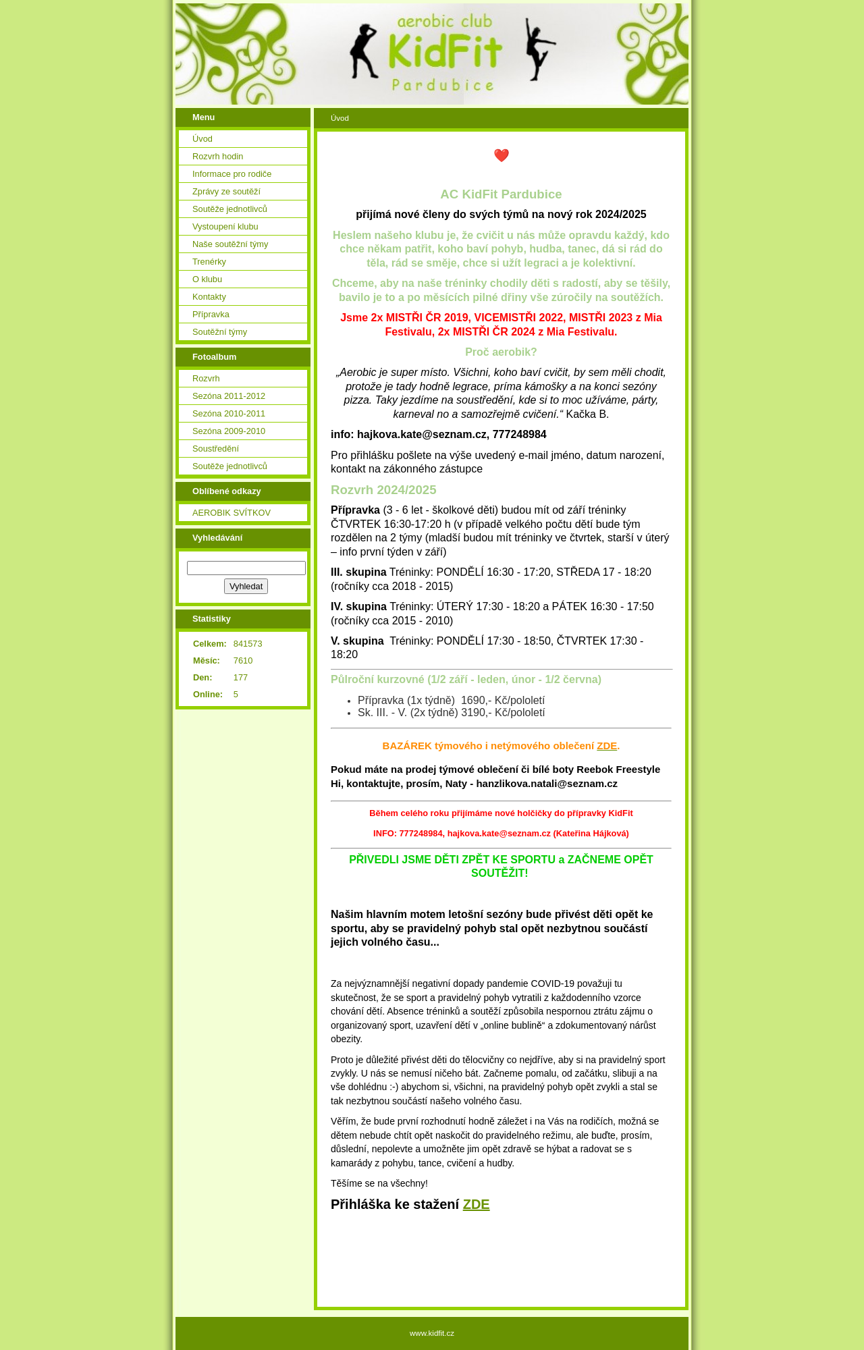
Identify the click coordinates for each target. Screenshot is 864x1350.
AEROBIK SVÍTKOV (231, 513)
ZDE (476, 1204)
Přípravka (211, 314)
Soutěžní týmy (219, 332)
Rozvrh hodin (217, 156)
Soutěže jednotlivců (229, 209)
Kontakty (209, 297)
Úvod (202, 139)
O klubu (207, 279)
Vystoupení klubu (225, 226)
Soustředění (215, 448)
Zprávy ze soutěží (226, 191)
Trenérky (209, 261)
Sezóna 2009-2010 (228, 431)
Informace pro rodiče (231, 174)
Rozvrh (206, 378)
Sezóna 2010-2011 (228, 413)
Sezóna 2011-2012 (228, 396)
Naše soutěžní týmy (230, 244)
